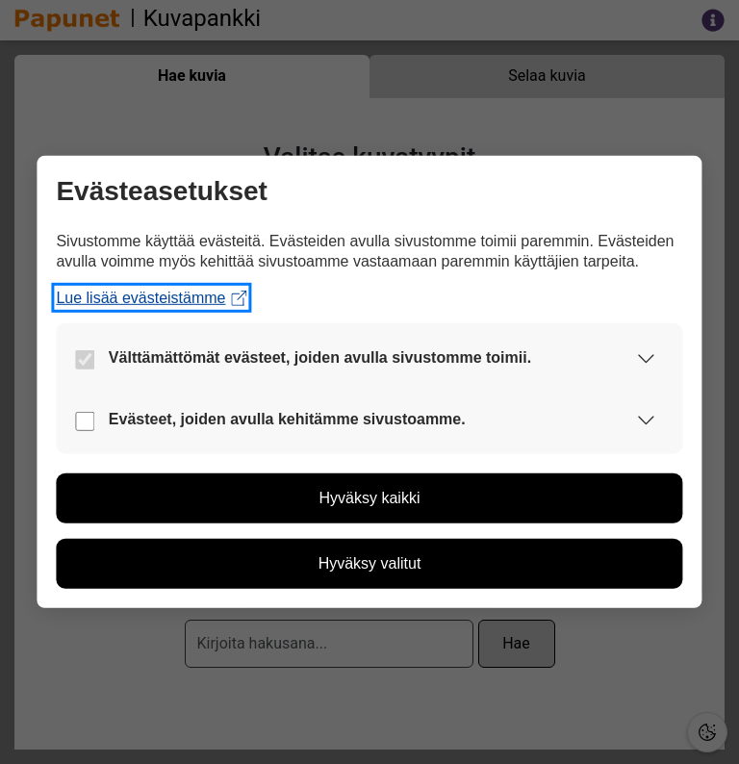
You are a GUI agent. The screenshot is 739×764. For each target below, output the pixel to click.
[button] (646, 358)
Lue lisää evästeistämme (151, 298)
